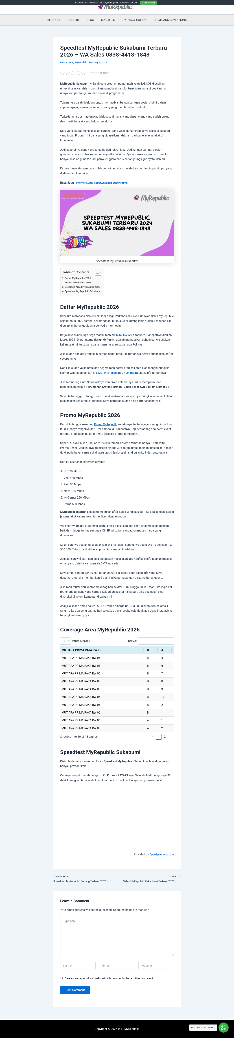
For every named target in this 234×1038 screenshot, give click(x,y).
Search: (130, 641)
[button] (143, 650)
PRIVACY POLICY (133, 20)
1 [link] (158, 736)
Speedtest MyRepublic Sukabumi (84, 291)
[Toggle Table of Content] (99, 273)
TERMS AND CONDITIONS (166, 20)
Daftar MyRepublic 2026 (79, 278)
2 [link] (165, 736)
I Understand (149, 2)
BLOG (91, 20)
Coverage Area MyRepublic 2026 (84, 286)
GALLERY (76, 20)
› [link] (170, 736)
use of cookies (130, 2)
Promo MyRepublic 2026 (79, 282)
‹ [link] (152, 736)
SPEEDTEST (108, 20)
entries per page (81, 641)
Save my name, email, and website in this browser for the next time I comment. (109, 979)
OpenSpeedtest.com (161, 854)
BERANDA (57, 20)
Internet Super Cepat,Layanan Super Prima (103, 182)
